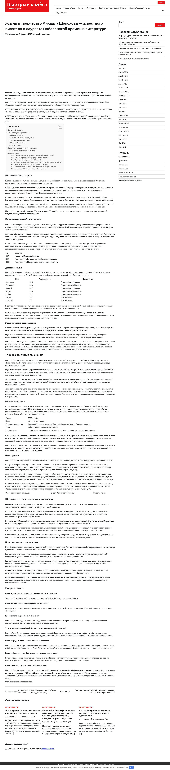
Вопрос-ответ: (13, 153)
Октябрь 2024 (124, 92)
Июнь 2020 (123, 139)
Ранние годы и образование (18, 133)
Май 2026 (122, 68)
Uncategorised (26, 682)
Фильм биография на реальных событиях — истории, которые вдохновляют (95, 713)
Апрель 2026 (123, 72)
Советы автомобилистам (140, 8)
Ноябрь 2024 (123, 88)
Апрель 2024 (123, 116)
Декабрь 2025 (124, 76)
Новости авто (69, 8)
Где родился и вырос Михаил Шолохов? (28, 160)
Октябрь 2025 (124, 80)
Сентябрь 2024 (124, 96)
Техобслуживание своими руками (112, 8)
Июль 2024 (123, 104)
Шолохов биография (15, 130)
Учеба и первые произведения (23, 138)
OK (131, 767)
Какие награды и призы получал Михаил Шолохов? (31, 165)
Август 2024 (123, 100)
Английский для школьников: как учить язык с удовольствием (140, 48)
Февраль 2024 (124, 123)
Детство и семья (17, 135)
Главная (57, 8)
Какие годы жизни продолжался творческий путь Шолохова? (34, 156)
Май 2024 (122, 112)
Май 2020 (122, 143)
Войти (161, 3)
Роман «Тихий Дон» (18, 143)
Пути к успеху (17, 145)
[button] (59, 127)
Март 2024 (122, 119)
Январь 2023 (123, 135)
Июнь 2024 (123, 108)
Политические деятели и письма (23, 151)
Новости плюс (124, 169)
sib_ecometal (44, 34)
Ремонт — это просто (87, 8)
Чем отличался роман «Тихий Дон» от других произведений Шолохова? (38, 162)
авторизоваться (47, 751)
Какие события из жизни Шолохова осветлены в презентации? (35, 167)
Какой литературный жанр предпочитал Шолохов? (31, 158)
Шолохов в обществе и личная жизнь (22, 148)
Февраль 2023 (124, 131)
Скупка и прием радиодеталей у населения (134, 59)
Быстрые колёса (27, 4)
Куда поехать (61, 13)
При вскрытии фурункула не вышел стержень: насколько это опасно (22, 713)
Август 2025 (123, 84)
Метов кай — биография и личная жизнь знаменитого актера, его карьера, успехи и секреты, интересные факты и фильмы (59, 714)
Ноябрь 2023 (123, 127)
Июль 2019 (122, 147)
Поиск (121, 22)
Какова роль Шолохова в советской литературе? (31, 169)
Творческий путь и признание (19, 140)
